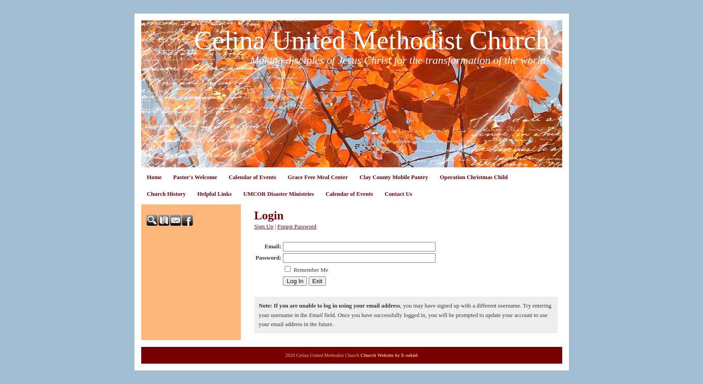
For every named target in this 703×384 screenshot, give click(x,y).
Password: (269, 258)
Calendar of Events (252, 177)
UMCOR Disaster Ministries (278, 194)
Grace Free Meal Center (318, 177)
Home (154, 177)
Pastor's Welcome (195, 177)
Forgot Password (296, 226)
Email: (272, 246)
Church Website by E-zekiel (389, 355)
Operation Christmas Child (474, 177)
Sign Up (263, 226)
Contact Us (398, 194)
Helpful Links (214, 194)
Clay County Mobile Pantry (393, 177)
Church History (166, 194)
